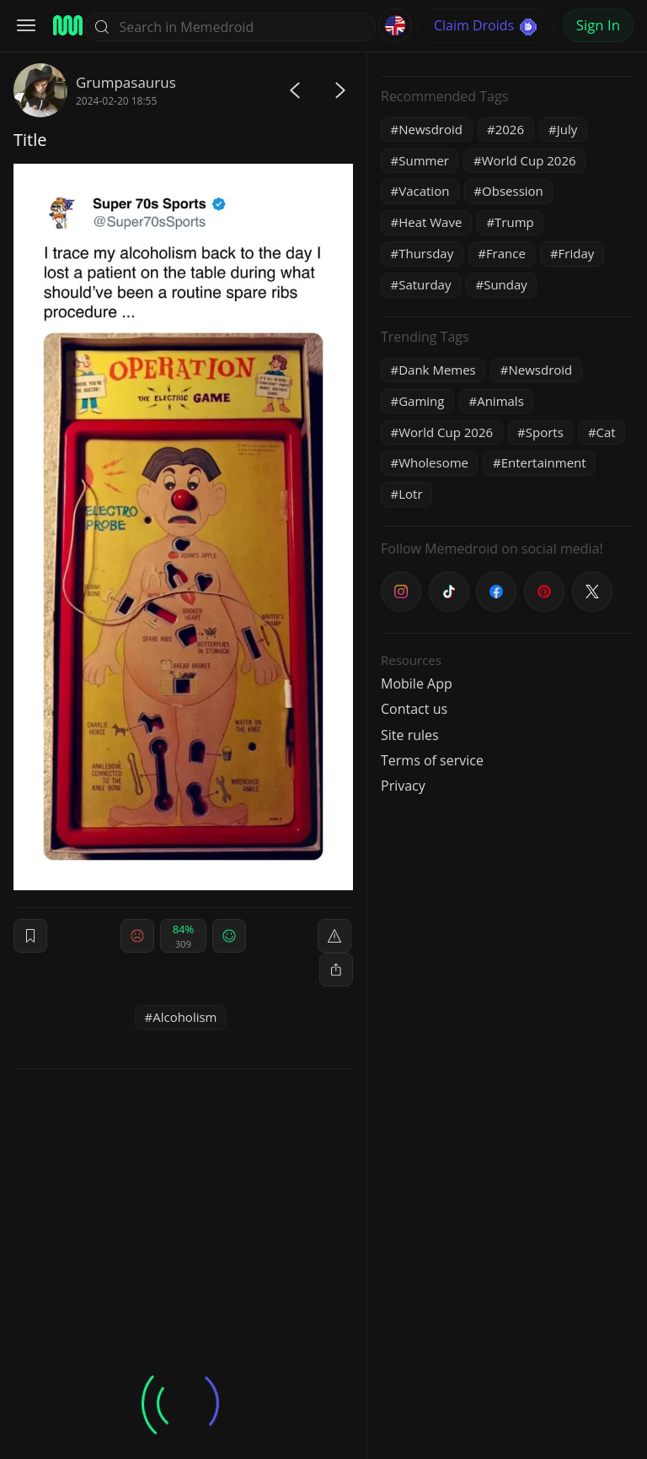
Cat (606, 432)
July (567, 129)
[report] (334, 936)
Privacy (403, 785)
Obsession (512, 190)
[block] (336, 969)
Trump (514, 221)
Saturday (424, 284)
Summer (423, 160)
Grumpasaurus (126, 82)
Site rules (410, 735)
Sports (545, 432)
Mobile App (416, 683)
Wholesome (433, 462)
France (506, 253)
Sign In (598, 25)
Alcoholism (184, 1016)
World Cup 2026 (529, 160)
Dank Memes (437, 369)
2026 (509, 129)
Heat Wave (430, 221)
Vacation (423, 190)
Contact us (414, 709)
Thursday (425, 253)
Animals (500, 400)
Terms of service (432, 760)
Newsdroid (430, 129)
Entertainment (543, 462)
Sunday (505, 284)
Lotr (410, 493)
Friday (577, 253)
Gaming (421, 400)
